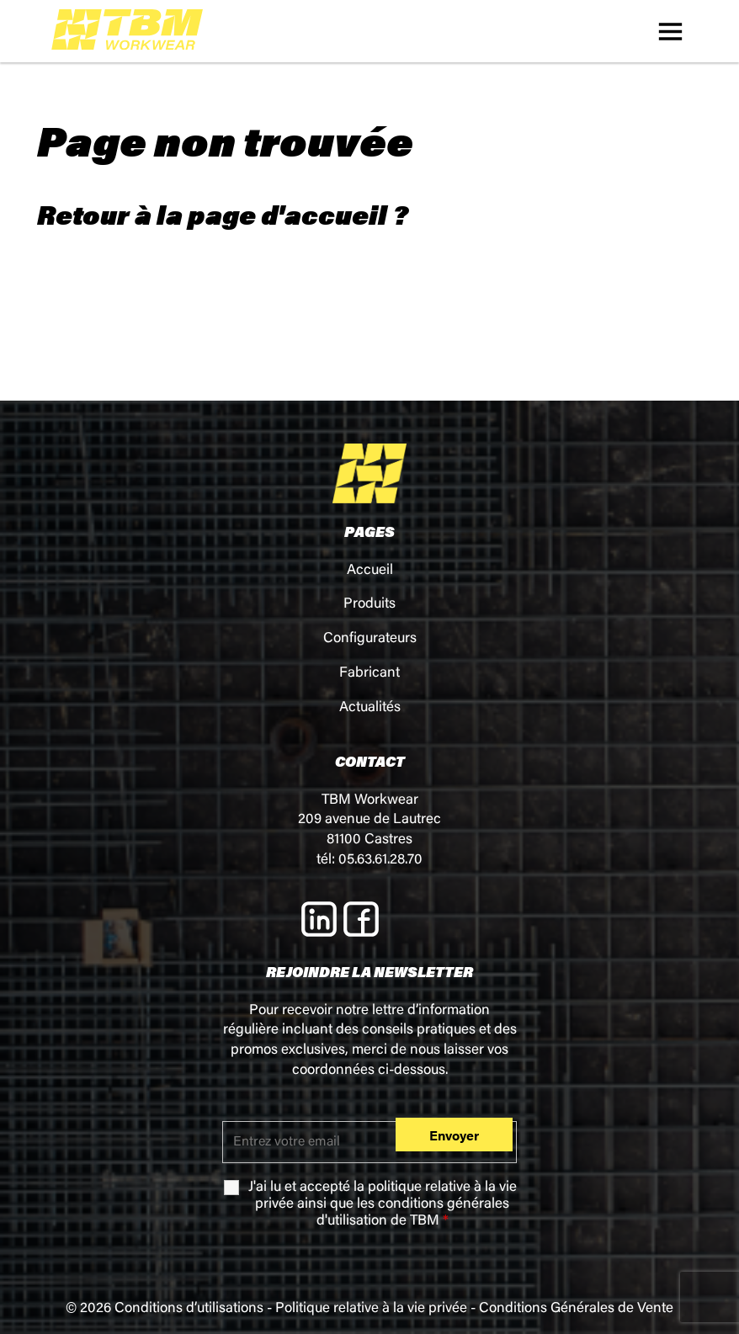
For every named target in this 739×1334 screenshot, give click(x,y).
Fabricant (369, 674)
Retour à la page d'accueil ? (222, 213)
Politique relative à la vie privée (371, 1309)
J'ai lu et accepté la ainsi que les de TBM (382, 1205)
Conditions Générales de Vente (576, 1309)
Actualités (370, 708)
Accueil (370, 571)
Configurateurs (370, 639)
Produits (369, 605)
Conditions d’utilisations (188, 1309)
